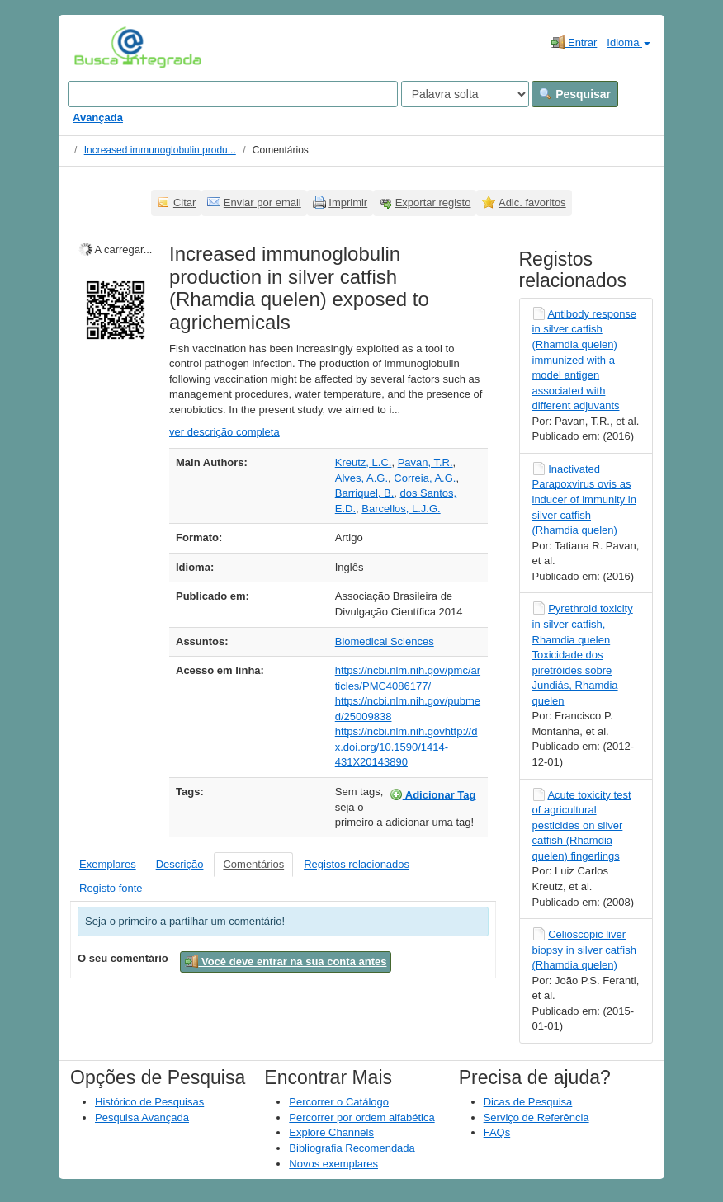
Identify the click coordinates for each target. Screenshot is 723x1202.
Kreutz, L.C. (363, 462)
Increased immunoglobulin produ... (160, 150)
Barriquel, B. (365, 493)
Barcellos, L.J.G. (401, 508)
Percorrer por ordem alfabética (361, 1117)
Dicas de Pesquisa (528, 1102)
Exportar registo (433, 202)
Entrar (574, 42)
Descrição (180, 864)
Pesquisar (575, 94)
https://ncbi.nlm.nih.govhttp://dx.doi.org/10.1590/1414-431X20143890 (406, 746)
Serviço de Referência (536, 1117)
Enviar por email (262, 202)
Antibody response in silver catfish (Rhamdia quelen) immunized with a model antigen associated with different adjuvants (584, 360)
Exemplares (107, 864)
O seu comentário (123, 958)
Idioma (628, 42)
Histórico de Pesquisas (149, 1102)
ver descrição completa (224, 432)
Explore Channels (331, 1132)
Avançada (98, 117)
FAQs (497, 1132)
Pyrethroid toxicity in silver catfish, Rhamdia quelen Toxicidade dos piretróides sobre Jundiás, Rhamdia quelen (582, 654)
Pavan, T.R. (425, 462)
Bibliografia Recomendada (351, 1148)
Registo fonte (111, 888)
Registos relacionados (356, 864)
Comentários (253, 864)
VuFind (99, 47)
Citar (184, 202)
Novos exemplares (333, 1163)
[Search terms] (233, 94)
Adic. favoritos (532, 202)
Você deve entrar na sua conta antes (285, 961)
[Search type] (465, 94)
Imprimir (347, 202)
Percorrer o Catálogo (339, 1102)
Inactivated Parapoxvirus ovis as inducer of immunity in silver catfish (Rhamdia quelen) (584, 499)
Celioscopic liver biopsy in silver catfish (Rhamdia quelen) (584, 949)
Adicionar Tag (433, 794)
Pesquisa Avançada (142, 1117)
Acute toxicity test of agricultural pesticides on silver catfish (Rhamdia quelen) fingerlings (581, 825)
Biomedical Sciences (384, 641)
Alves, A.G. (361, 478)
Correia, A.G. (425, 478)
